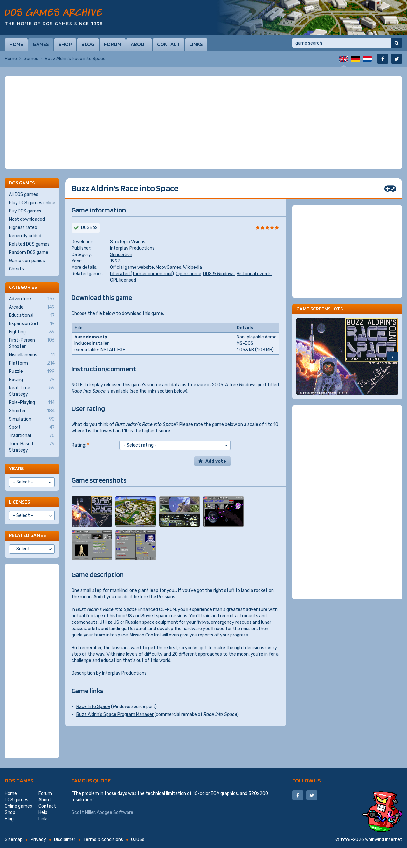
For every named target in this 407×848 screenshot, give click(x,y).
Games (41, 44)
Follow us (306, 780)
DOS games (19, 780)
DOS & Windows (219, 273)
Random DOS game (28, 252)
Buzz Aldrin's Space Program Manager (115, 714)
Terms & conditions (103, 839)
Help (42, 812)
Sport (32, 427)
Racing (32, 380)
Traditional (32, 436)
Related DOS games (29, 244)
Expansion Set (32, 324)
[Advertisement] (203, 122)
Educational (32, 315)
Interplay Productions (132, 248)
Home (16, 44)
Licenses (19, 502)
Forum (112, 44)
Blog (87, 44)
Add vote (215, 461)
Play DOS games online (32, 202)
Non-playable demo (257, 337)
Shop (65, 44)
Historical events (254, 273)
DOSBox (89, 227)
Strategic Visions (127, 242)
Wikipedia (192, 267)
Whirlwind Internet (383, 839)
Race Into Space (93, 706)
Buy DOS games (25, 211)
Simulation (121, 254)
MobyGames (168, 267)
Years (16, 468)
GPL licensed (123, 280)
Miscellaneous (32, 355)
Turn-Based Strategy (32, 447)
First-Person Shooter (32, 343)
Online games (18, 806)
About (139, 44)
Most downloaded (27, 219)
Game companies (27, 260)
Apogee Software (115, 812)
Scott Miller (83, 812)
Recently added (25, 236)
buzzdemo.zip (90, 337)
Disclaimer (64, 839)
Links (196, 44)
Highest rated (23, 227)
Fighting (32, 332)
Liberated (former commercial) (142, 273)
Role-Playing (32, 403)
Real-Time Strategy (32, 391)
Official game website (132, 267)
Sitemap (14, 839)
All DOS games (23, 194)
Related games (27, 535)
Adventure (32, 299)
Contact (168, 44)
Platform (32, 363)
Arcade (32, 307)
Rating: (80, 445)
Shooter (32, 411)
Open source (188, 273)
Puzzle (32, 371)
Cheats (16, 269)
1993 (115, 261)
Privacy (38, 839)
